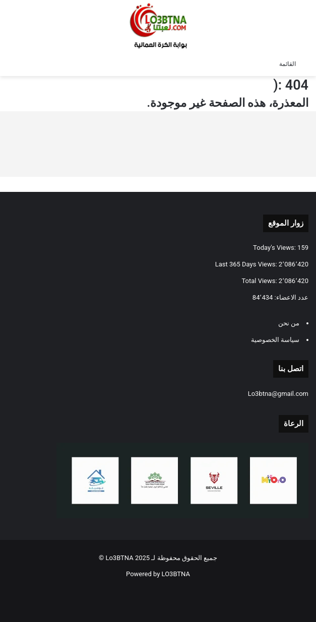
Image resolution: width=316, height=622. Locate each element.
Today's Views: (275, 247)
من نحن (288, 323)
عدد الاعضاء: (290, 297)
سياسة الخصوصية (275, 339)
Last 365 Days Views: (247, 264)
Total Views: (259, 281)
